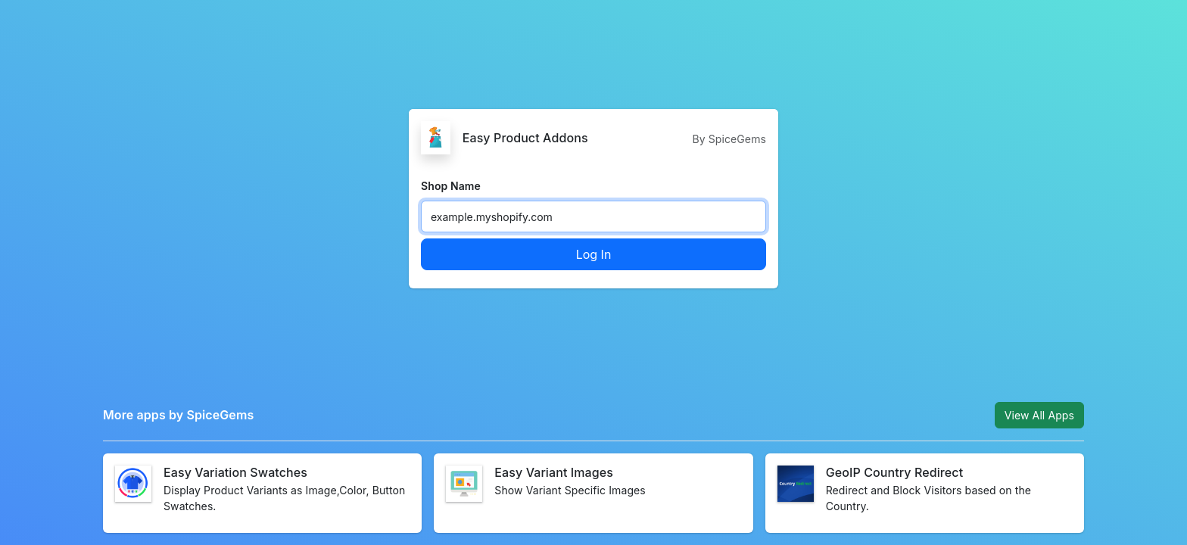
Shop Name (451, 185)
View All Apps (1039, 415)
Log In (594, 254)
